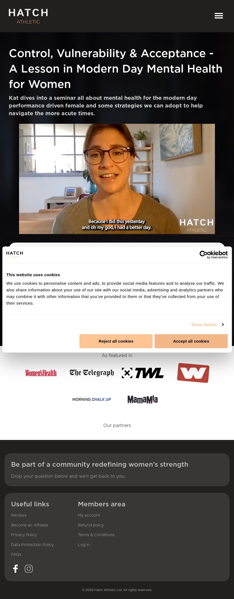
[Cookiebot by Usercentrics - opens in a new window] (203, 255)
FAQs (16, 555)
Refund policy (91, 525)
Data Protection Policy (32, 545)
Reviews (19, 515)
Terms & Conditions (96, 535)
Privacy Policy (24, 535)
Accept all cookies (191, 341)
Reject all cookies (116, 341)
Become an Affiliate (29, 525)
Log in (84, 545)
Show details (204, 324)
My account (89, 515)
